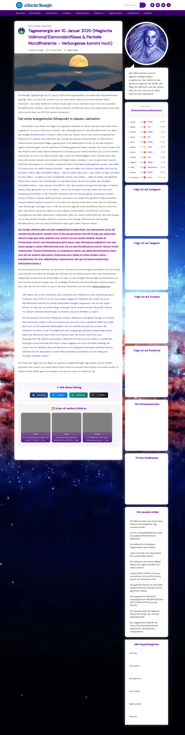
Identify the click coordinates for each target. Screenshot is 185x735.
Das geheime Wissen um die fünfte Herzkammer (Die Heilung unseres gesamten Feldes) (146, 587)
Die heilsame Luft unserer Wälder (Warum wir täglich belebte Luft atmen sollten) (145, 564)
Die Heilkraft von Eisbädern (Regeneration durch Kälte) (142, 546)
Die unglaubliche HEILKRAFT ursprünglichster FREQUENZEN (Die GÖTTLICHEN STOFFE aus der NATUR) (146, 601)
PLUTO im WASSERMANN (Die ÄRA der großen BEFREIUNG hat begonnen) (146, 535)
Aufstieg (67, 13)
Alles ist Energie (34, 26)
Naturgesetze (82, 13)
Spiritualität (34, 13)
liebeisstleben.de (101, 286)
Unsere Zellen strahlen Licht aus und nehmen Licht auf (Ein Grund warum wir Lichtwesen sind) (145, 576)
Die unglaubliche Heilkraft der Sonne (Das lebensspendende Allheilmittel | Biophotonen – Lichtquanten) (144, 627)
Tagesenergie (115, 13)
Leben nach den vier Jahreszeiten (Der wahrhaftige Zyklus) (145, 554)
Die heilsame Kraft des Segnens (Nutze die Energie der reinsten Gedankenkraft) (144, 614)
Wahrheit (99, 13)
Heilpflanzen (133, 13)
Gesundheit (51, 13)
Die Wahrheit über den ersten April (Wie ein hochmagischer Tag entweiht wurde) (146, 524)
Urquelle (148, 13)
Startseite (20, 13)
